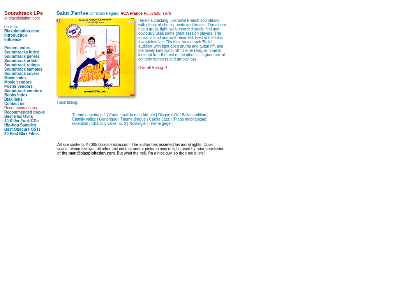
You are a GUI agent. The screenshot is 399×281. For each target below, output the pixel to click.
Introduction (15, 35)
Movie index (15, 78)
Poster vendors (18, 86)
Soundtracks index (21, 52)
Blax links (13, 99)
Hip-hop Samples (20, 125)
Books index (15, 95)
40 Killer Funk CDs (21, 121)
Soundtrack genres (22, 56)
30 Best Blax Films (21, 134)
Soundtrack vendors (23, 91)
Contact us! (15, 103)
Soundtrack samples (23, 69)
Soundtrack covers (21, 73)
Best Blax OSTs (18, 116)
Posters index (17, 48)
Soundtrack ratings (22, 65)
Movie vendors (18, 82)
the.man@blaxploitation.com (88, 153)
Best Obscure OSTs (22, 129)
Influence (12, 39)
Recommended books (24, 112)
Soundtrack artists (21, 61)
